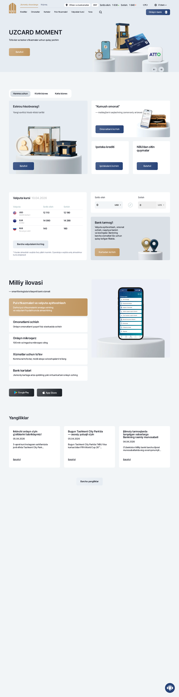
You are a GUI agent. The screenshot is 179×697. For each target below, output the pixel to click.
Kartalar (47, 12)
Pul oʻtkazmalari (60, 12)
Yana (90, 12)
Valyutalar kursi (77, 12)
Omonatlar (35, 12)
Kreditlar (23, 12)
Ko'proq (44, 4)
